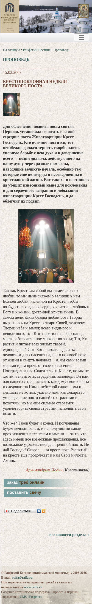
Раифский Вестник (36, 50)
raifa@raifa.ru (22, 577)
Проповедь (61, 50)
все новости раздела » (69, 534)
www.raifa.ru (33, 587)
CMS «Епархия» (31, 597)
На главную (11, 50)
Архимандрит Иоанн (45, 470)
